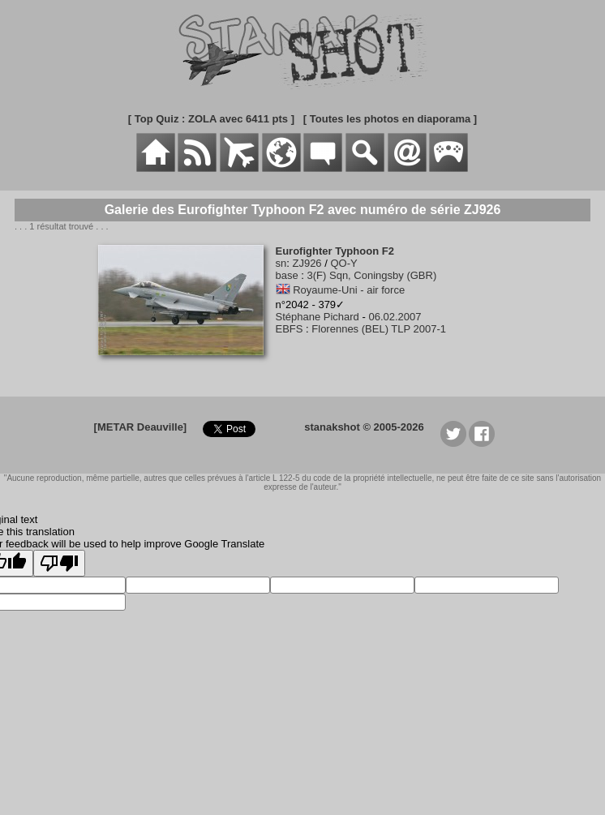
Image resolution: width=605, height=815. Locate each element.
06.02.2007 (394, 317)
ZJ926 (306, 263)
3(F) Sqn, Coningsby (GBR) (372, 275)
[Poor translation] (59, 563)
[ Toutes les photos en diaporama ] (390, 119)
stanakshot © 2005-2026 (364, 427)
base (287, 275)
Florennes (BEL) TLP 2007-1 (378, 329)
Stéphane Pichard (317, 317)
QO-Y (343, 263)
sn (281, 263)
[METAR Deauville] (140, 427)
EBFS (289, 329)
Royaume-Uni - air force (349, 290)
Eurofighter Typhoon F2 (335, 251)
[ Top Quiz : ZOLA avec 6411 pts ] (211, 119)
